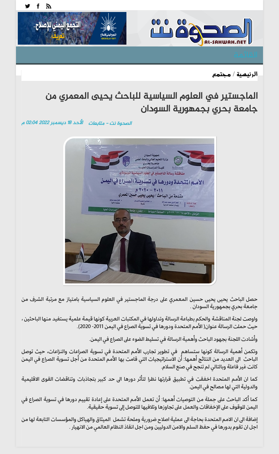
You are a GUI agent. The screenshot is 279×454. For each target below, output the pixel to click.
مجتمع (221, 73)
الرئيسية (247, 73)
